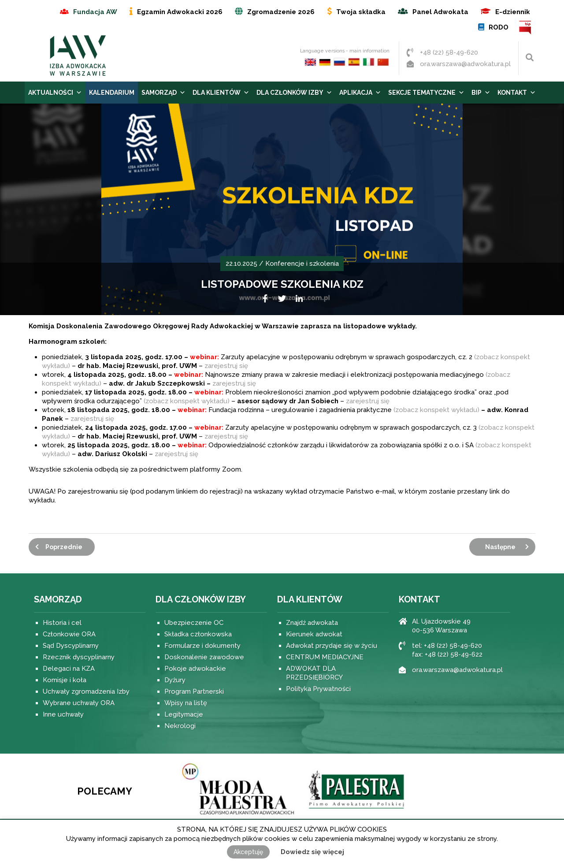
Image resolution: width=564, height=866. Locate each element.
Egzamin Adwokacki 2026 (180, 12)
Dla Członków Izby (294, 93)
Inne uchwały (63, 714)
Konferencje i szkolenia (302, 264)
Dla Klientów (221, 93)
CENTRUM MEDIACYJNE (325, 657)
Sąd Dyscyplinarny (71, 646)
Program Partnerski (194, 691)
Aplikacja (360, 93)
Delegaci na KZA (69, 669)
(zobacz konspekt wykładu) (187, 401)
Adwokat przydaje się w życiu (331, 646)
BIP (525, 27)
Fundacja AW (95, 12)
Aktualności (55, 93)
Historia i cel (62, 623)
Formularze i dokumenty (202, 646)
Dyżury (175, 680)
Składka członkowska (198, 634)
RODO (498, 27)
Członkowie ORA (69, 634)
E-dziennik (512, 12)
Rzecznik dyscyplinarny (79, 657)
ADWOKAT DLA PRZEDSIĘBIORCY (314, 673)
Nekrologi (180, 726)
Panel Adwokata (440, 12)
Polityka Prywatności (318, 689)
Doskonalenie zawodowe (204, 657)
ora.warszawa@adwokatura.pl (465, 64)
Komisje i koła (64, 680)
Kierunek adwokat (314, 634)
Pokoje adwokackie (195, 669)
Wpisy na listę (185, 703)
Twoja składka (361, 12)
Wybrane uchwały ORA (79, 703)
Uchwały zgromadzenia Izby (86, 691)
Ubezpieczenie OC (193, 623)
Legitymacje (183, 714)
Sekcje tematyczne (426, 93)
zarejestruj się (226, 366)
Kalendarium (111, 92)
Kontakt (516, 93)
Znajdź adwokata (312, 623)
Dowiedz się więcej (312, 852)
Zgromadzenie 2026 (281, 12)
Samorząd (163, 93)
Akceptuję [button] (248, 851)
